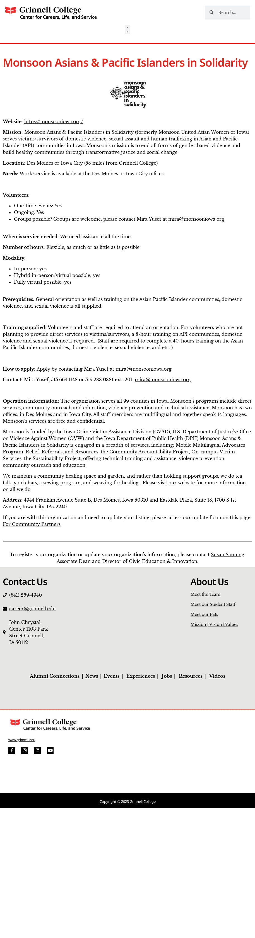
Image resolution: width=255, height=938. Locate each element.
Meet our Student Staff (213, 604)
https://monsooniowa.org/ (53, 121)
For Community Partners (32, 524)
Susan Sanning (227, 554)
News (91, 676)
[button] (127, 29)
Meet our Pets (204, 614)
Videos (217, 676)
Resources (190, 676)
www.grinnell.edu (21, 739)
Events (111, 676)
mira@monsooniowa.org (196, 219)
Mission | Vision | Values (214, 624)
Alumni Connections (55, 676)
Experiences (140, 676)
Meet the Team (205, 594)
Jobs (167, 676)
